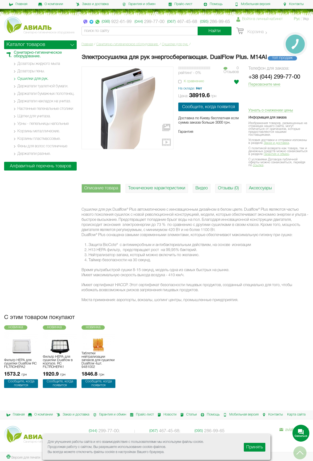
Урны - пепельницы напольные (43, 124)
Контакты (293, 4)
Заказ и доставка (92, 4)
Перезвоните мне (264, 84)
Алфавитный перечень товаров (40, 166)
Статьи (187, 415)
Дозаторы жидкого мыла (38, 64)
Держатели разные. (34, 154)
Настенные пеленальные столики (45, 109)
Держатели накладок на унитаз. (44, 101)
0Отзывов (231, 70)
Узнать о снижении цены (270, 110)
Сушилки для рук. (175, 44)
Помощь (213, 4)
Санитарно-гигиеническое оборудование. (127, 44)
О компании (50, 4)
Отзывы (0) (228, 188)
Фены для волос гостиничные (42, 146)
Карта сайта (296, 414)
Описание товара (101, 188)
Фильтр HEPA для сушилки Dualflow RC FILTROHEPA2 (20, 364)
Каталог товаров (26, 44)
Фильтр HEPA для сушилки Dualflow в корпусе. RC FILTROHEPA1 (58, 362)
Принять (254, 447)
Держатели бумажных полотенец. (46, 94)
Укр (306, 19)
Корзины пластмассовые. (39, 139)
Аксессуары (260, 188)
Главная (18, 4)
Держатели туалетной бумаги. (42, 86)
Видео (201, 188)
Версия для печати (23, 457)
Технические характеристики (156, 188)
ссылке (258, 165)
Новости (166, 415)
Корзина (250, 31)
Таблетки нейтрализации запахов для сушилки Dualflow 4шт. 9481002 (98, 360)
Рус (297, 19)
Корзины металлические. (38, 131)
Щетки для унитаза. (34, 116)
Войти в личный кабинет (262, 19)
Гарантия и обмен (139, 4)
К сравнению (194, 81)
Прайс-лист (180, 4)
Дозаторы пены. (31, 71)
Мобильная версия (252, 4)
